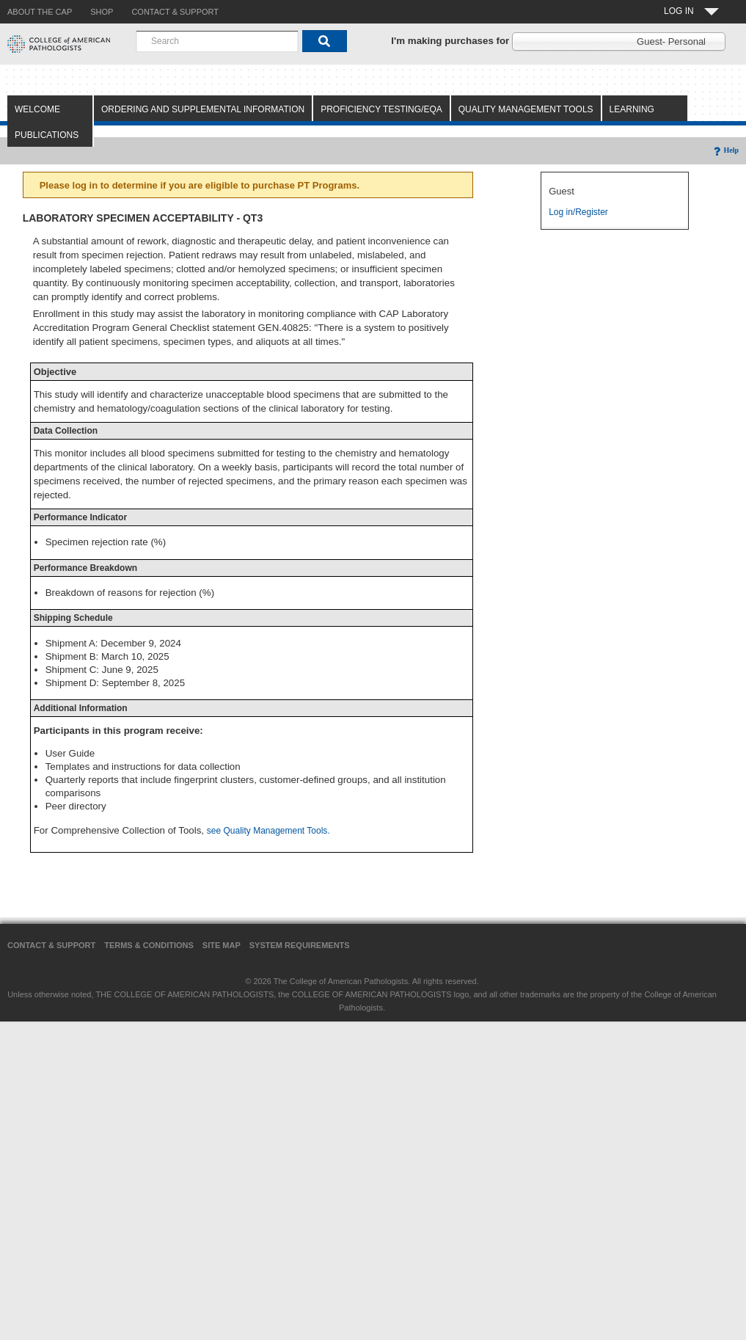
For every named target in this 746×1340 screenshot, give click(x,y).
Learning (632, 109)
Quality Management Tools (525, 109)
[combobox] (217, 41)
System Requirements (299, 945)
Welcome (37, 109)
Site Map (221, 945)
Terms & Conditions (149, 945)
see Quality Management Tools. (268, 831)
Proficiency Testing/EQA (381, 109)
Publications (46, 135)
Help (725, 150)
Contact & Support (51, 945)
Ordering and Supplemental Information (202, 109)
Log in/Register (578, 212)
